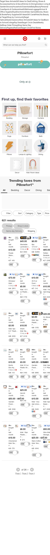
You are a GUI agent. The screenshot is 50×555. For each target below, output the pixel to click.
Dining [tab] (39, 190)
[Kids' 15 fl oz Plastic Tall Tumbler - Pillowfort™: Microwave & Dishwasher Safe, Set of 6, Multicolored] (24, 290)
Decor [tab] (27, 190)
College (11, 22)
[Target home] (25, 38)
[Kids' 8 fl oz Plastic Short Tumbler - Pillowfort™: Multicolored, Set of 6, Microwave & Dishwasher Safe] (25, 366)
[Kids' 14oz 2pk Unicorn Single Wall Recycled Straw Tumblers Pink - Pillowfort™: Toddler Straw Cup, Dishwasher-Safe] (36, 403)
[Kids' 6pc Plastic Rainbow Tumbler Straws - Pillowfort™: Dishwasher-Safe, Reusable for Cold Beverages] (36, 321)
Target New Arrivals (8, 1)
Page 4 (32, 473)
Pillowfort (10, 258)
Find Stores (36, 28)
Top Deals (18, 22)
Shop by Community (15, 17)
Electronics (20, 12)
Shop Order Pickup (10, 25)
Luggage (36, 9)
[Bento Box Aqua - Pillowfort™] (12, 366)
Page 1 (18, 473)
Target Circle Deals (30, 22)
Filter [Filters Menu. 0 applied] (7, 213)
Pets (37, 14)
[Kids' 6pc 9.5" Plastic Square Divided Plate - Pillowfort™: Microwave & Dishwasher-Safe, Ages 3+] (13, 330)
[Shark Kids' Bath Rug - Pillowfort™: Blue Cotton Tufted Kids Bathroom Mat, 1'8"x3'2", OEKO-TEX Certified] (24, 330)
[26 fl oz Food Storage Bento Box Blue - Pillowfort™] (35, 282)
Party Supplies (13, 14)
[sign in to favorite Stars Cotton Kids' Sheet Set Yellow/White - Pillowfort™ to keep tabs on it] (38, 455)
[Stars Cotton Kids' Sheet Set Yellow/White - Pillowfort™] (36, 442)
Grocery (9, 6)
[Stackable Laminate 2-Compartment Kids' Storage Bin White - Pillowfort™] (25, 245)
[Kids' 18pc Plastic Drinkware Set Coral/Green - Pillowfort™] (24, 433)
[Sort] (18, 213)
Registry (10, 28)
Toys (14, 12)
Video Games (31, 12)
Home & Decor (16, 4)
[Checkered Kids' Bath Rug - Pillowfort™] (13, 442)
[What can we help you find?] (25, 44)
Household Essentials (22, 6)
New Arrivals (24, 20)
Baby (33, 6)
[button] (25, 237)
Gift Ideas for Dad (23, 1)
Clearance (15, 20)
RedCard (17, 28)
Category (29, 213)
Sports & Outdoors (11, 9)
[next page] (32, 469)
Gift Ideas (23, 14)
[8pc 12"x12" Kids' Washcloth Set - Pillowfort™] (35, 245)
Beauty (38, 6)
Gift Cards (31, 14)
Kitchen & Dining (29, 4)
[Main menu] (4, 38)
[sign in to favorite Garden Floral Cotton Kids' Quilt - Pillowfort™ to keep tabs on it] (14, 413)
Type (39, 213)
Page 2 (25, 473)
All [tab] (4, 190)
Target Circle (26, 28)
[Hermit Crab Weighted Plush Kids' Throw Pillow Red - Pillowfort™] (24, 394)
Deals (8, 20)
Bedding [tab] (15, 190)
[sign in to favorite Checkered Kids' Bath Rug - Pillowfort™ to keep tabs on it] (14, 452)
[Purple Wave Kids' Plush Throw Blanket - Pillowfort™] (12, 254)
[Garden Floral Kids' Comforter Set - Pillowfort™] (35, 366)
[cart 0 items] (45, 38)
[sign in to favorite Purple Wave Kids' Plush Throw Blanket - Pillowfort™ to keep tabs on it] (14, 265)
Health (22, 9)
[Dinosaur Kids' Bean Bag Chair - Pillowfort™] (12, 282)
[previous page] (18, 469)
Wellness (28, 9)
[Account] (39, 38)
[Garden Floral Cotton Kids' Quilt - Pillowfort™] (12, 403)
